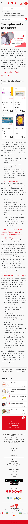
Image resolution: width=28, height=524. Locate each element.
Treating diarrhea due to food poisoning (14, 15)
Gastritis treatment (16, 383)
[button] (11, 3)
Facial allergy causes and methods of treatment (7, 371)
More (24, 386)
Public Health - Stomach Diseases (12, 13)
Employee (14, 476)
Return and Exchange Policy (14, 465)
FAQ (14, 453)
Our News (14, 452)
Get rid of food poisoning (17, 410)
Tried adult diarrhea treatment (18, 396)
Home (3, 12)
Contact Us (14, 522)
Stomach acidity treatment (17, 403)
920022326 (14, 427)
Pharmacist (14, 474)
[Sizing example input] (13, 19)
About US (14, 450)
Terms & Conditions (14, 463)
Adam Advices (10, 12)
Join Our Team (14, 471)
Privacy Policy (14, 461)
